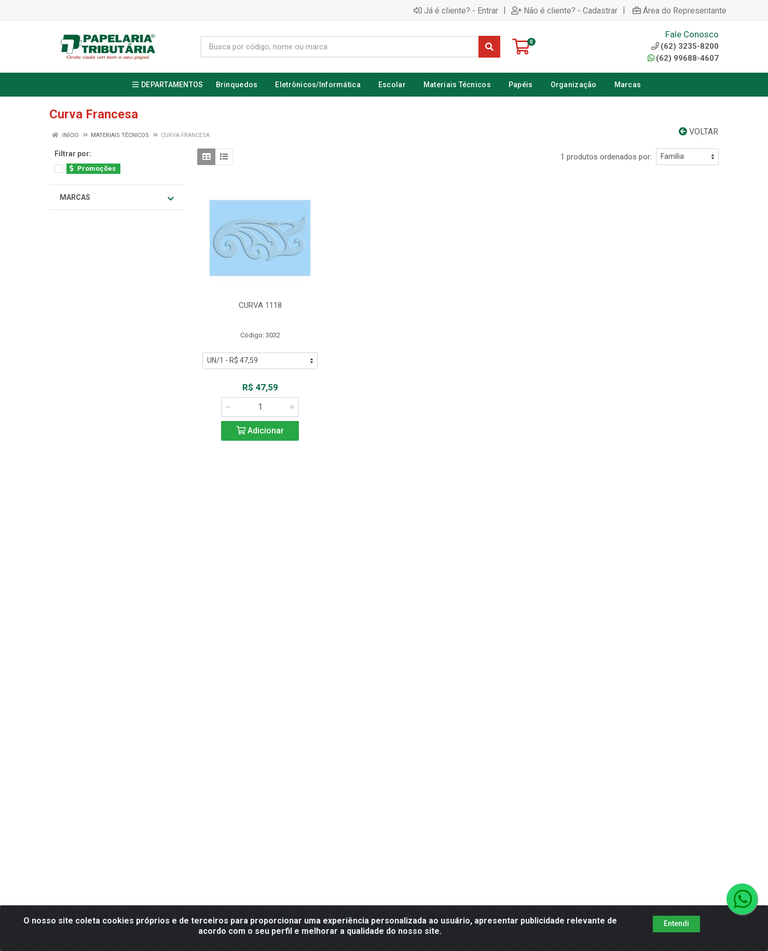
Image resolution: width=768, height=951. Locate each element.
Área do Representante (679, 10)
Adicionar (260, 431)
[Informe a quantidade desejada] (260, 407)
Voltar (698, 132)
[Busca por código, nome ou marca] (339, 47)
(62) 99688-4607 (683, 58)
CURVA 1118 (260, 305)
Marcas (117, 197)
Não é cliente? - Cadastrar (564, 10)
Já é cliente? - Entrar (456, 10)
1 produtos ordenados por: (606, 156)
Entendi (676, 924)
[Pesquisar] (489, 47)
